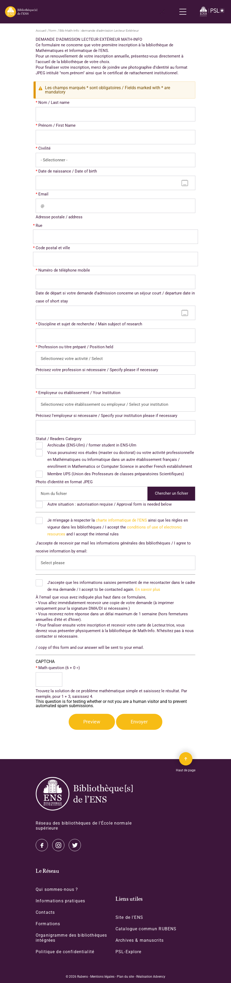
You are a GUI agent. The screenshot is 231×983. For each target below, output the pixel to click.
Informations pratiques (60, 900)
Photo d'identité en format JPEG (64, 482)
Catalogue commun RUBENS (146, 928)
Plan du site (125, 976)
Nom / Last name (53, 102)
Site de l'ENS (129, 917)
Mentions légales (102, 976)
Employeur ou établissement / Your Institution (79, 392)
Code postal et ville (53, 247)
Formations (48, 923)
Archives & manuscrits (140, 940)
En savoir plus (147, 589)
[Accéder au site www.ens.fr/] (212, 12)
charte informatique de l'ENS (121, 520)
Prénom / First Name (57, 125)
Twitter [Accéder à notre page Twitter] (42, 845)
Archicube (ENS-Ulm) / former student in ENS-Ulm (91, 445)
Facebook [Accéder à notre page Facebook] (75, 845)
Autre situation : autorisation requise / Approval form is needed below (109, 504)
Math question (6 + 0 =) (59, 667)
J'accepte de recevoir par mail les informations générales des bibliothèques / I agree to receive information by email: (113, 547)
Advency (159, 976)
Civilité (44, 148)
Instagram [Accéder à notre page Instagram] (58, 845)
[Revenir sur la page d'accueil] (21, 12)
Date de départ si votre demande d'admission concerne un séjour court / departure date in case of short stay (115, 297)
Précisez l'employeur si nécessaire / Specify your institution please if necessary (106, 415)
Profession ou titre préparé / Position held (75, 347)
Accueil (41, 30)
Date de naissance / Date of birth (67, 171)
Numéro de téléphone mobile (64, 270)
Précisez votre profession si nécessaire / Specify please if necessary (97, 369)
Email (43, 194)
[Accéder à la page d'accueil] (84, 794)
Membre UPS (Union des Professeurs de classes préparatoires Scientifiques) (115, 474)
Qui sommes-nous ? (57, 889)
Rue (39, 225)
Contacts (45, 912)
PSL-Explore (129, 951)
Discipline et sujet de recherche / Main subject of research (90, 324)
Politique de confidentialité (65, 951)
